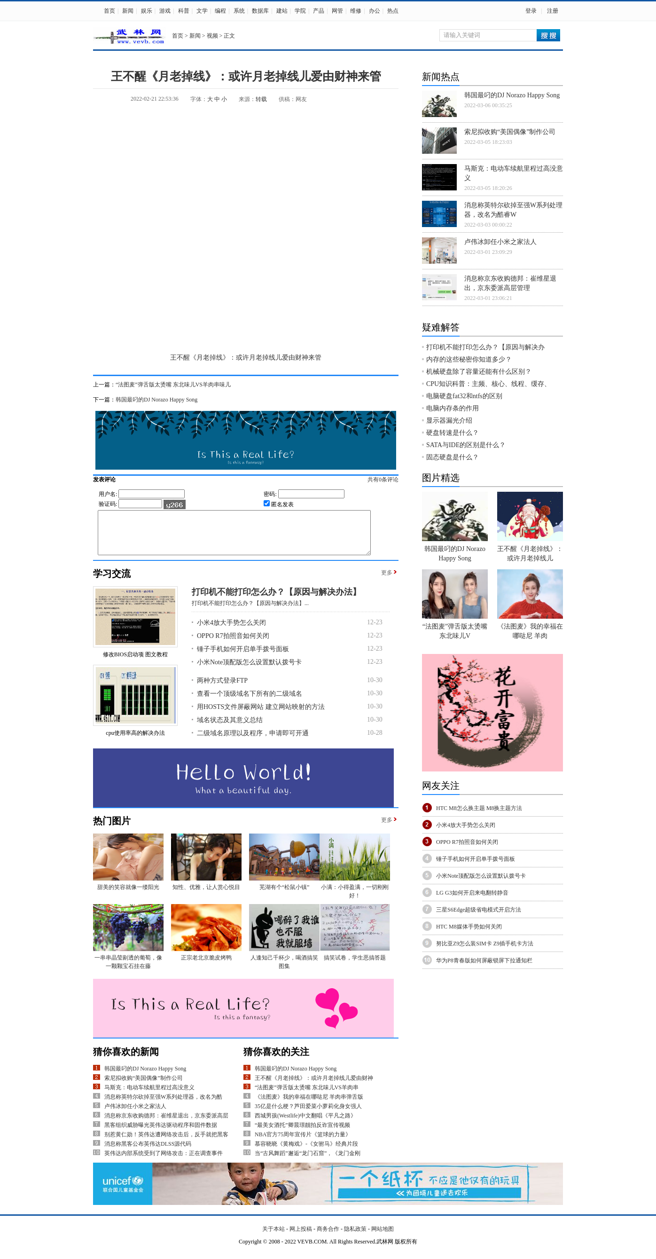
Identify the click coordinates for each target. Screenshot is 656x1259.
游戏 (165, 11)
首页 (109, 11)
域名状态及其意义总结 (230, 728)
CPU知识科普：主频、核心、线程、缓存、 (488, 383)
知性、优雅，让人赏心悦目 (206, 895)
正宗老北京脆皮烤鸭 (206, 966)
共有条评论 (392, 479)
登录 (531, 11)
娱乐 (146, 11)
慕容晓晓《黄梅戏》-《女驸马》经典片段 (306, 1152)
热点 (392, 11)
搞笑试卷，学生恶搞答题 (355, 966)
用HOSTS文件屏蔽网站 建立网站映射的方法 (261, 715)
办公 (374, 11)
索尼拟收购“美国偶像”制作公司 (143, 1086)
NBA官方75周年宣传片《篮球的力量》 (303, 1143)
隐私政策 (355, 1237)
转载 (261, 99)
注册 (552, 11)
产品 (318, 11)
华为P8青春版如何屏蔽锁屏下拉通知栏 (484, 960)
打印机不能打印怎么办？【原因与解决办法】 (276, 600)
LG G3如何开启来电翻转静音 (472, 892)
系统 (239, 11)
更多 (386, 581)
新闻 (127, 11)
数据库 (260, 11)
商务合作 (328, 1237)
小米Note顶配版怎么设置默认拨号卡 (249, 670)
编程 (220, 11)
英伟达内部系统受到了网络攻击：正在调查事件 (163, 1161)
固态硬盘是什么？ (452, 457)
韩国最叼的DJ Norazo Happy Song (156, 399)
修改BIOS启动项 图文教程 (135, 663)
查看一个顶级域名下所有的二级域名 (249, 702)
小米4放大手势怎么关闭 (231, 631)
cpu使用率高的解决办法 (135, 741)
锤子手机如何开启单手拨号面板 (243, 657)
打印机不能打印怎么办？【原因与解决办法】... (250, 611)
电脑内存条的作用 (452, 408)
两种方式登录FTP (222, 688)
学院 (300, 11)
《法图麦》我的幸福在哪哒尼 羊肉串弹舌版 (309, 1105)
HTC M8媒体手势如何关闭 (469, 926)
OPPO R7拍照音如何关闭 (233, 644)
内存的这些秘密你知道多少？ (469, 359)
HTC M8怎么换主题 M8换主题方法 (479, 808)
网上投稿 (300, 1237)
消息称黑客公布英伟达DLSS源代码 (147, 1152)
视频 (212, 35)
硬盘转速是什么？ (452, 432)
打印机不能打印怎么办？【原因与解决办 (485, 347)
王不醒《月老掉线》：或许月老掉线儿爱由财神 (314, 1086)
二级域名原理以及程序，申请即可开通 (253, 741)
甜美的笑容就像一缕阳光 (128, 895)
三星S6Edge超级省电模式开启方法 (478, 909)
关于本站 (273, 1237)
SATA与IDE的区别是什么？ (466, 445)
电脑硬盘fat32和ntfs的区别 (464, 396)
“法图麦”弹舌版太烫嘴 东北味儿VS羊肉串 (307, 1096)
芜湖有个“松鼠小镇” (284, 895)
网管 (337, 11)
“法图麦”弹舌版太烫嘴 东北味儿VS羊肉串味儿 (173, 384)
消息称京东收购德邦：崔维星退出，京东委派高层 (166, 1124)
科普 (183, 11)
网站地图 (382, 1237)
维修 (355, 11)
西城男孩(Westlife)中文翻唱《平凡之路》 (305, 1124)
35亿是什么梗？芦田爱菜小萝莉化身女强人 (308, 1114)
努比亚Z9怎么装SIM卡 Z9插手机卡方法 (484, 943)
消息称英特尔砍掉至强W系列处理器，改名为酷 (163, 1105)
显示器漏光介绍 (449, 420)
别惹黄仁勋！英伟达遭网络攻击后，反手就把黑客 (166, 1143)
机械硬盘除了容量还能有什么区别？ (478, 371)
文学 (202, 11)
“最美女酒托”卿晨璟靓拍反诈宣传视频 (302, 1133)
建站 (282, 11)
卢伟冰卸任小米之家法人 (135, 1114)
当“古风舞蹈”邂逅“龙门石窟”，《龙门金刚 (307, 1161)
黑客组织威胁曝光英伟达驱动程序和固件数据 (160, 1133)
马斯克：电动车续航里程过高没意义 (149, 1096)
